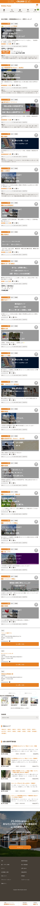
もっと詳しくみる (20, 644)
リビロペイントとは (25, 879)
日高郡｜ (29, 731)
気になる (36, 10)
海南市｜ (10, 729)
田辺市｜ (29, 729)
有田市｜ (19, 729)
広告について (4, 875)
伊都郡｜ (19, 731)
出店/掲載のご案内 (5, 872)
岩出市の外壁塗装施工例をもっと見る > (20, 708)
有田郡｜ (24, 731)
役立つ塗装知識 (24, 864)
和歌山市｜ (4, 729)
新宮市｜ (34, 729)
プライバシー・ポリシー (6, 879)
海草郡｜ (14, 731)
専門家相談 (20, 10)
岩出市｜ (10, 731)
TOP (4, 10)
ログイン (3, 868)
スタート (20, 847)
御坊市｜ (24, 729)
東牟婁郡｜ (4, 733)
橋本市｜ (14, 729)
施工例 (28, 10)
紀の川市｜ (4, 731)
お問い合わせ (24, 868)
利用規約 (23, 875)
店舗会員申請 (24, 872)
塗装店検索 (12, 10)
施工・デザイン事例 (5, 864)
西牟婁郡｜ (34, 731)
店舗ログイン (4, 883)
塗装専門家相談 (24, 860)
